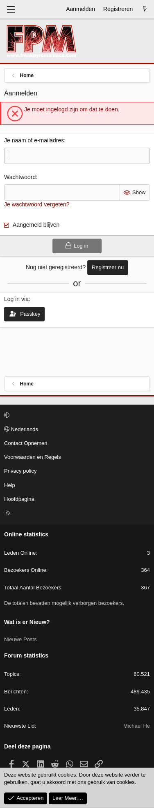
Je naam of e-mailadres (34, 140)
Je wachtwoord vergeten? (37, 204)
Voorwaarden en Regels (32, 457)
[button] (75, 416)
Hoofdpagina (19, 499)
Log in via (16, 299)
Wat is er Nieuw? (27, 622)
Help (9, 485)
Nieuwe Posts (20, 639)
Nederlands (21, 429)
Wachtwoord (20, 177)
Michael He (136, 726)
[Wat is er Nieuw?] (144, 9)
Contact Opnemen (26, 443)
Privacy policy (20, 471)
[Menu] (11, 9)
